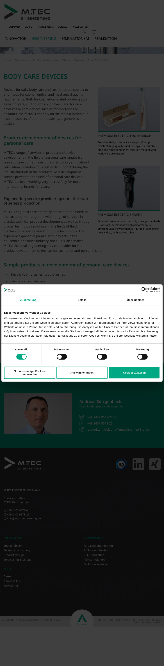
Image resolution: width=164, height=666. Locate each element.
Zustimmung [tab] (28, 300)
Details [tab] (82, 300)
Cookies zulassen (134, 372)
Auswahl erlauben (82, 372)
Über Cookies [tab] (136, 300)
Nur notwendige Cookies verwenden (29, 373)
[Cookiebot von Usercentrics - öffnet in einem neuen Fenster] (144, 289)
